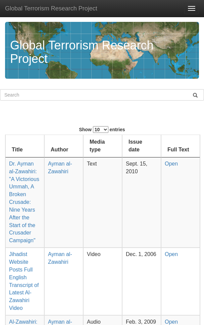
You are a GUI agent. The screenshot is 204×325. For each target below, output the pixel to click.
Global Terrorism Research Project (51, 8)
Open (171, 164)
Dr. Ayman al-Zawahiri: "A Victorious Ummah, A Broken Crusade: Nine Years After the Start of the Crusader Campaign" (24, 202)
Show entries (102, 129)
